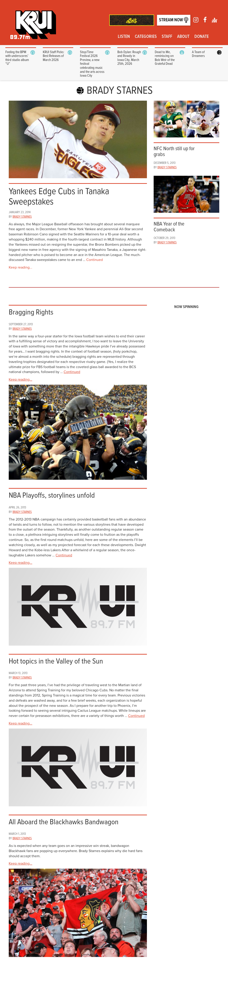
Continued (94, 260)
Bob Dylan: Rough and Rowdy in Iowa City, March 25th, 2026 (129, 58)
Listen (124, 37)
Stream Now (173, 20)
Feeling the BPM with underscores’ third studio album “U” (17, 58)
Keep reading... (20, 267)
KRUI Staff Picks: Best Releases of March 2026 (53, 56)
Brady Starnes (22, 217)
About (183, 37)
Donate (201, 37)
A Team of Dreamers (198, 54)
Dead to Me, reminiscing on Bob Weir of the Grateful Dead (165, 58)
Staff (167, 37)
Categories (146, 37)
